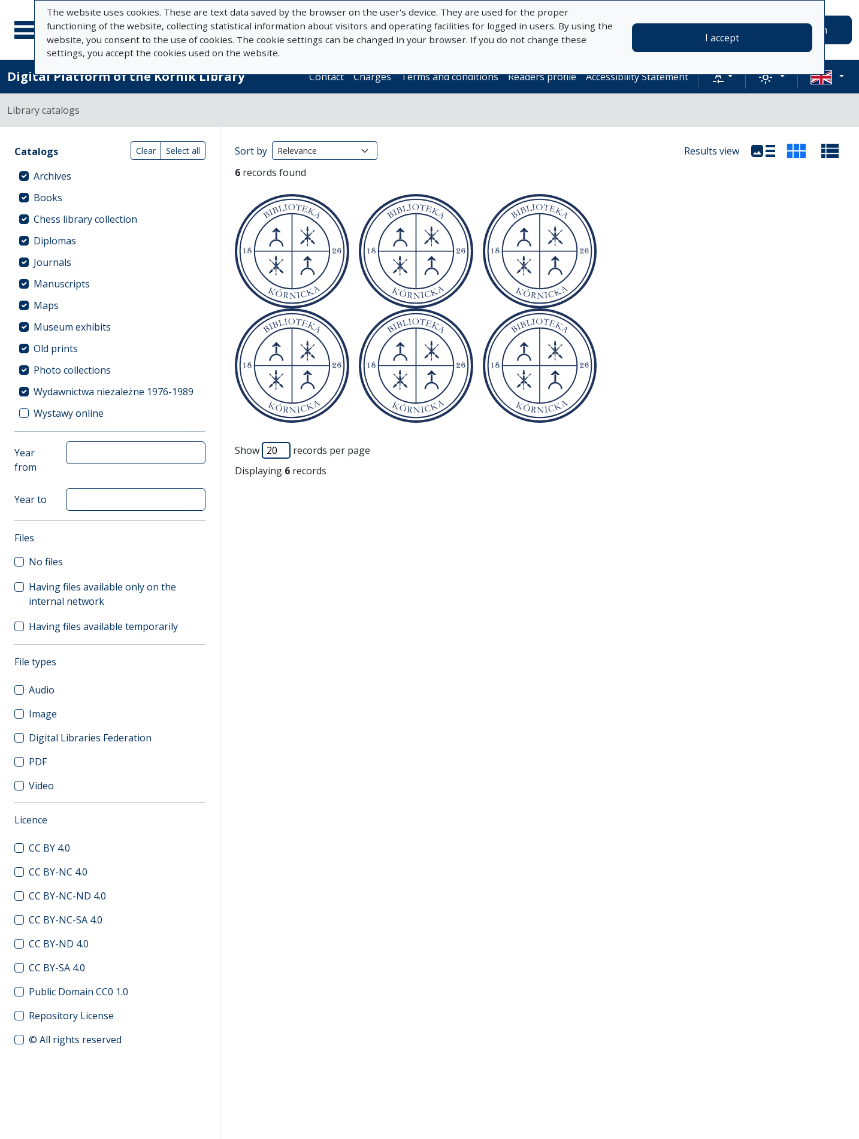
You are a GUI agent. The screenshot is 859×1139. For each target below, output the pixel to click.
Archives (52, 176)
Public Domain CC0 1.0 (78, 991)
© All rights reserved (75, 1039)
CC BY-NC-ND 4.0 (67, 895)
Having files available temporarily (103, 626)
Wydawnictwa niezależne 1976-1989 (113, 391)
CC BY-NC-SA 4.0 (65, 919)
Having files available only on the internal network (102, 594)
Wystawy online (69, 413)
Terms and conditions (449, 76)
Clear (146, 150)
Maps (46, 305)
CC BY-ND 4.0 (59, 943)
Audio (42, 689)
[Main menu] (29, 30)
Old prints (56, 348)
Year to (30, 499)
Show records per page (302, 450)
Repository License (71, 1015)
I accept (722, 37)
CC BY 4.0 (49, 848)
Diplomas (55, 240)
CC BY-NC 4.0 (58, 872)
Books (48, 197)
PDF (38, 761)
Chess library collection (85, 219)
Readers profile (542, 76)
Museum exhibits (72, 327)
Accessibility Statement (637, 76)
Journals (52, 262)
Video (41, 785)
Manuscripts (62, 283)
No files (46, 561)
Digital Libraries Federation (90, 737)
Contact (326, 76)
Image (43, 713)
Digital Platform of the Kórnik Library (125, 76)
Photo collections (72, 370)
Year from (25, 460)
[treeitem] (109, 176)
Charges (372, 76)
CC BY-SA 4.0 (57, 967)
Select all (183, 150)
